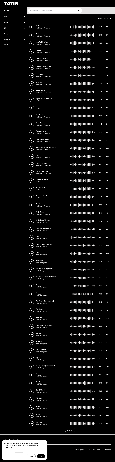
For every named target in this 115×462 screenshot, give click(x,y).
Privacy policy (79, 450)
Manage (31, 456)
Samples (14, 40)
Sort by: (104, 19)
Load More (70, 430)
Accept (41, 456)
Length (14, 34)
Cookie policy (90, 450)
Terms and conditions (103, 450)
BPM (14, 28)
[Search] (52, 11)
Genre (14, 17)
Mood (14, 22)
